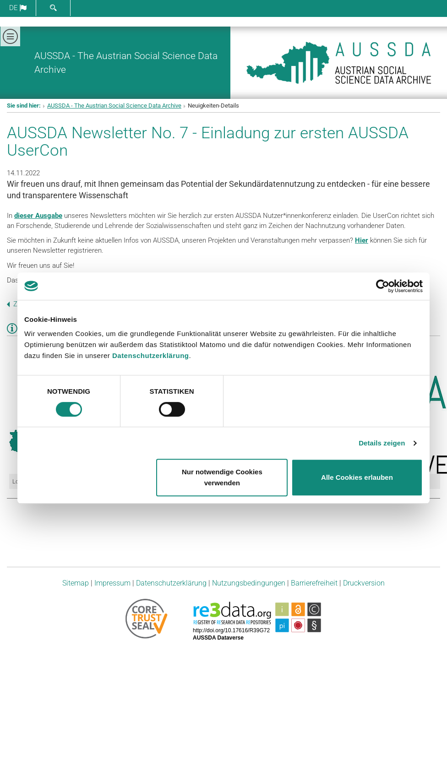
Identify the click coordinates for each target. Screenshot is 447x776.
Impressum (112, 583)
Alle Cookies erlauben (357, 477)
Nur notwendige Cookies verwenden (222, 477)
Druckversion (364, 583)
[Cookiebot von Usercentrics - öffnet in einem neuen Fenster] (383, 286)
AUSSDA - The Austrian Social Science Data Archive (114, 105)
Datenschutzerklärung (150, 355)
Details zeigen (382, 443)
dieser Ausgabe (38, 216)
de (18, 8)
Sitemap (75, 583)
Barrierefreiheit (314, 583)
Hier (361, 240)
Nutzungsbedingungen (248, 583)
